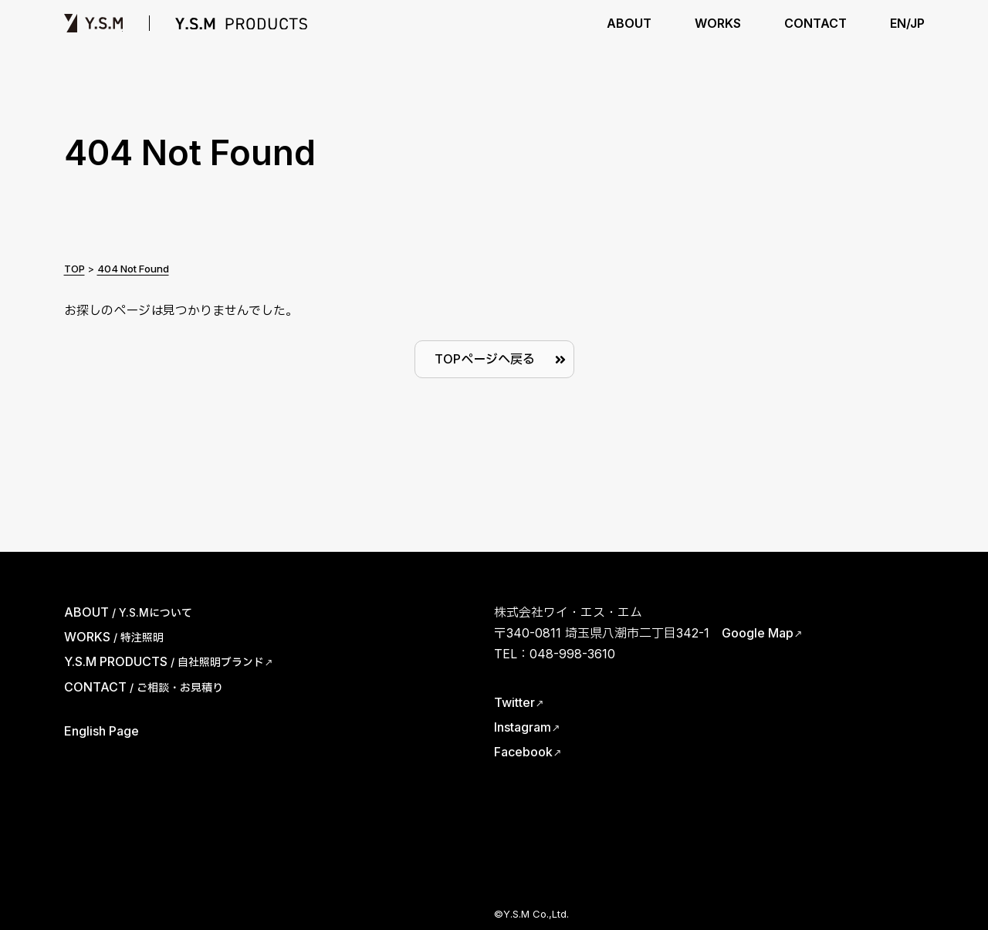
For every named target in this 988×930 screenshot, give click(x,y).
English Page (101, 731)
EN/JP (907, 23)
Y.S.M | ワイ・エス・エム (93, 23)
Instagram (522, 727)
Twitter (514, 702)
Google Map (757, 633)
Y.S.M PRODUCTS (241, 23)
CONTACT (815, 23)
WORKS (718, 23)
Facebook (523, 751)
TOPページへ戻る (485, 359)
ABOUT (629, 23)
